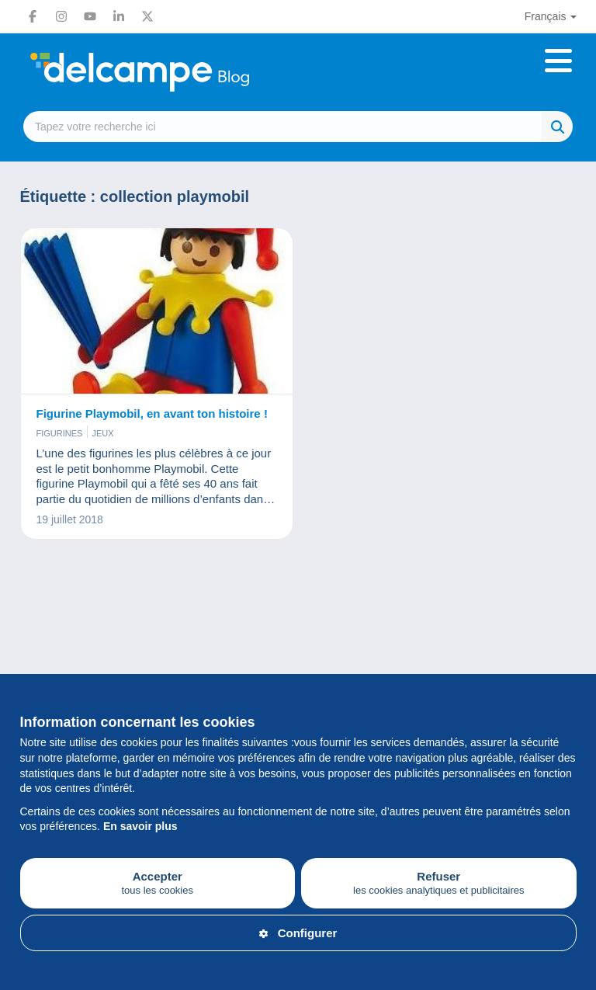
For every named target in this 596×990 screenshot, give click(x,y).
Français (546, 16)
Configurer (298, 933)
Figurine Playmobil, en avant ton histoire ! (152, 413)
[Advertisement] (298, 625)
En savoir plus (140, 826)
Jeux (102, 433)
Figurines (59, 433)
